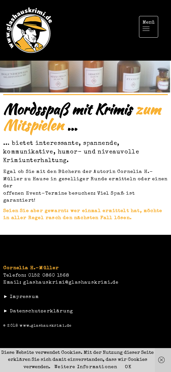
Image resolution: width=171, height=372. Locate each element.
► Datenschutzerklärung (38, 311)
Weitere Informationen (85, 367)
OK (128, 367)
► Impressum (21, 296)
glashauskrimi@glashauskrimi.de (70, 282)
